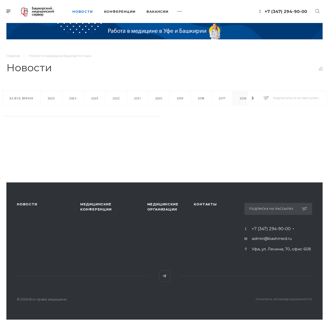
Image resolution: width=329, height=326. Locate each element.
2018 (201, 98)
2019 (180, 98)
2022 (116, 98)
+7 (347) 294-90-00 (286, 11)
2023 (94, 98)
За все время (21, 98)
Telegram (164, 276)
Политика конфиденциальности (284, 299)
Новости (27, 204)
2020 (158, 98)
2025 (51, 98)
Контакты (205, 204)
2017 (222, 98)
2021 (137, 98)
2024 (73, 98)
